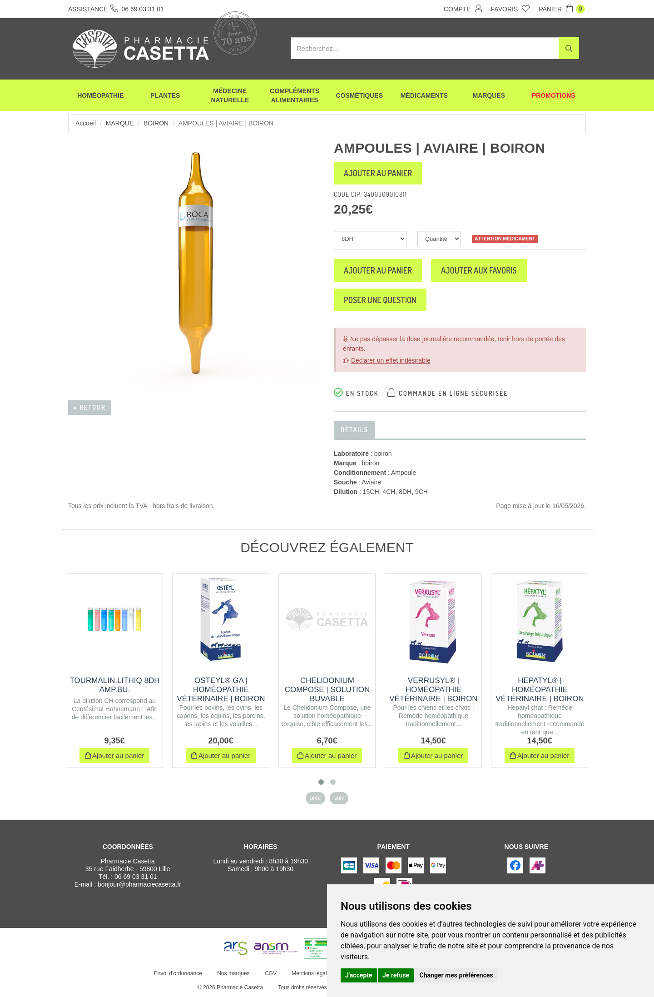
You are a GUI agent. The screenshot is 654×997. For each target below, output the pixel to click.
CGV (271, 973)
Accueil (85, 123)
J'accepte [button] (358, 975)
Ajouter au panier (378, 173)
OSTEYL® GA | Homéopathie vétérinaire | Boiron (221, 689)
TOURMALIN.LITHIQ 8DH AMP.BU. (114, 685)
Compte (463, 9)
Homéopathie (100, 95)
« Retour (90, 407)
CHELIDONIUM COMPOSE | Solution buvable (327, 689)
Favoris (510, 9)
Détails (354, 430)
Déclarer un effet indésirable (391, 360)
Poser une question (380, 300)
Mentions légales (312, 973)
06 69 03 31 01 (135, 876)
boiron (156, 123)
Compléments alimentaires (294, 95)
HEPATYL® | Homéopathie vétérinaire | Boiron (539, 689)
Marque (120, 123)
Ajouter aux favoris (479, 270)
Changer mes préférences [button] (456, 975)
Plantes (165, 95)
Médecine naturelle (230, 95)
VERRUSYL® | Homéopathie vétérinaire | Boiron (433, 689)
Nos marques (233, 973)
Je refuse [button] (395, 975)
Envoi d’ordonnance (178, 973)
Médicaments (424, 95)
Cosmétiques (359, 95)
